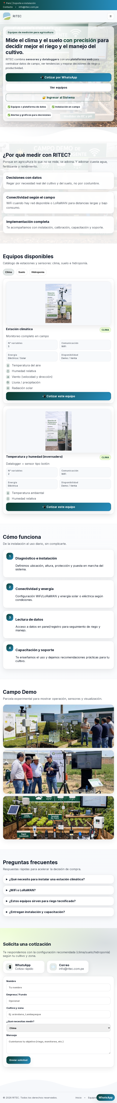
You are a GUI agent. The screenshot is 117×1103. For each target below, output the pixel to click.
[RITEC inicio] (12, 16)
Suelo (21, 272)
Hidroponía (38, 272)
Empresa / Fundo (58, 999)
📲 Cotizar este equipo (58, 396)
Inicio (79, 1097)
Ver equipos (58, 87)
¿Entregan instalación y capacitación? (37, 912)
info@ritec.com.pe (29, 7)
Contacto (8, 7)
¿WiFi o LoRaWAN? (22, 890)
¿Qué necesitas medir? (58, 1026)
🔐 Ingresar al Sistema (58, 97)
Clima (8, 272)
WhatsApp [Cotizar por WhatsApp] (106, 1097)
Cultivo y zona (58, 1012)
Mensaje (58, 1044)
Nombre (58, 985)
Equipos (92, 1097)
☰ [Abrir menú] (111, 16)
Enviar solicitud (18, 1060)
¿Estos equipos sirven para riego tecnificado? (42, 901)
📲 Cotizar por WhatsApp (58, 77)
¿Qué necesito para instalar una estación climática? (47, 879)
